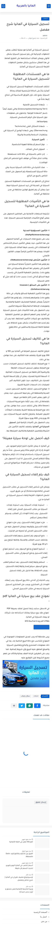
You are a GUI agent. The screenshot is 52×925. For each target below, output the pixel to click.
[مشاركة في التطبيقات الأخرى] (14, 705)
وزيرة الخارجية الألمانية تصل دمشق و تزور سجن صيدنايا (19, 890)
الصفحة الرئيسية (40, 912)
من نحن (44, 921)
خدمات (45, 19)
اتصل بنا (43, 917)
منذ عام (28, 875)
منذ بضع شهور (26, 839)
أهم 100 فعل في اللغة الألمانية (21, 842)
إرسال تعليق (41, 802)
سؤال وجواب (25, 696)
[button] (37, 705)
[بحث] (3, 6)
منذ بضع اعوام (26, 851)
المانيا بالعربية (26, 6)
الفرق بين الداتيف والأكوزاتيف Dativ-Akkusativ (19, 855)
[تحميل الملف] (41, 627)
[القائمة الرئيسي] (49, 6)
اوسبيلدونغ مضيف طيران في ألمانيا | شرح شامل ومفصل (19, 879)
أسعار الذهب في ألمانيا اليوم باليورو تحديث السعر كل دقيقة (19, 867)
